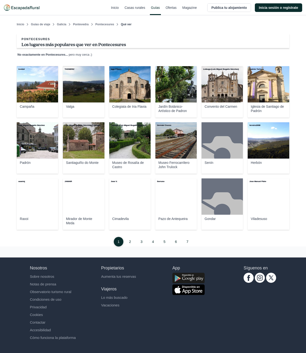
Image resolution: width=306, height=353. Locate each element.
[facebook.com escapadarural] (249, 281)
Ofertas (171, 10)
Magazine (189, 10)
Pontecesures (104, 24)
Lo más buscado (114, 297)
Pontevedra (80, 24)
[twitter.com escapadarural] (271, 281)
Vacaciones (110, 305)
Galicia (61, 24)
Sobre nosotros (42, 276)
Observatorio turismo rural (50, 292)
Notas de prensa (43, 284)
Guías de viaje (40, 24)
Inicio (115, 10)
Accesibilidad (40, 330)
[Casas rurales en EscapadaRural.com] (21, 8)
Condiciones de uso (45, 299)
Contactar (37, 322)
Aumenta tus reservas (118, 276)
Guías (155, 10)
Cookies (36, 315)
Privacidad (38, 307)
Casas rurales (135, 10)
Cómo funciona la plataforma (53, 338)
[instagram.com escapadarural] (260, 281)
